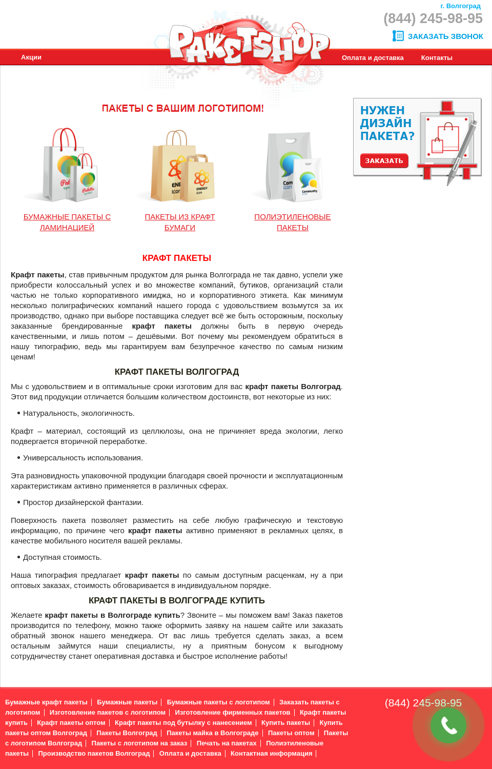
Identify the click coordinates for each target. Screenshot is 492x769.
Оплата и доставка (190, 753)
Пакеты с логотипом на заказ (140, 743)
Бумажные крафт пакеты (46, 702)
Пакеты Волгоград (126, 733)
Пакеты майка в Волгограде (212, 733)
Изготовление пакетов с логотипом (108, 712)
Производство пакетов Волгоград (94, 753)
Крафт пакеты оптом (71, 722)
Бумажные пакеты (127, 702)
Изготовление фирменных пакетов (233, 712)
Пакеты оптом (291, 733)
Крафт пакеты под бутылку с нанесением (183, 722)
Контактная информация (271, 753)
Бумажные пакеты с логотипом (218, 702)
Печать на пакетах (227, 743)
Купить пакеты (285, 722)
